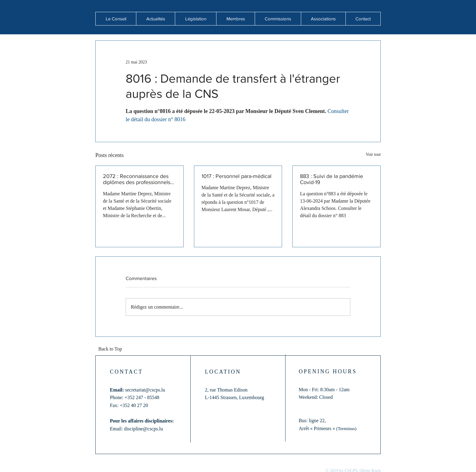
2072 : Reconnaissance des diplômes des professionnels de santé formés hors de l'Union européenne (136, 179)
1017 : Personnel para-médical (236, 176)
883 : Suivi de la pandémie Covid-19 (331, 179)
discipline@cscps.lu (143, 428)
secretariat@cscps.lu (145, 389)
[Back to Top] (112, 349)
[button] (155, 18)
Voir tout (373, 154)
